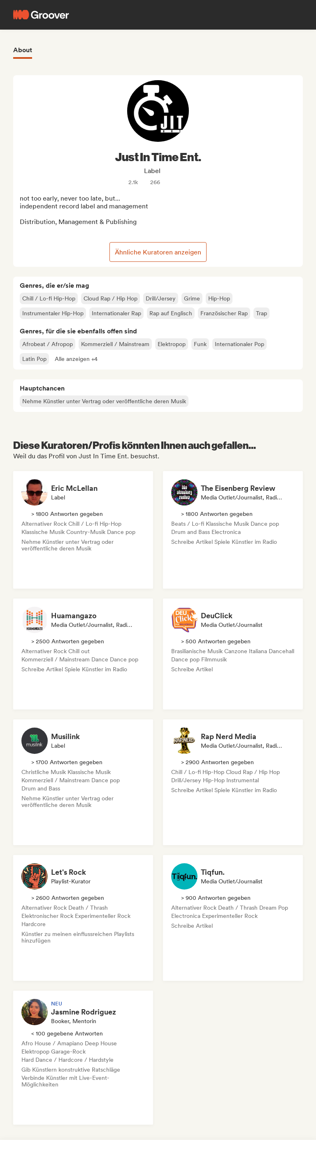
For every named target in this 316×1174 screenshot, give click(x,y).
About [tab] (22, 50)
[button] (76, 359)
